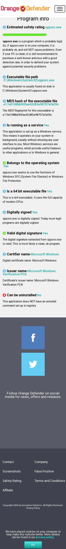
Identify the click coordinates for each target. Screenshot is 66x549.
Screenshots (12, 471)
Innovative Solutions (32, 505)
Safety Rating (12, 481)
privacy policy (45, 541)
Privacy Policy (33, 508)
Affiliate (8, 490)
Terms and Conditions (49, 481)
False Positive (44, 471)
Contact (8, 462)
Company (41, 462)
